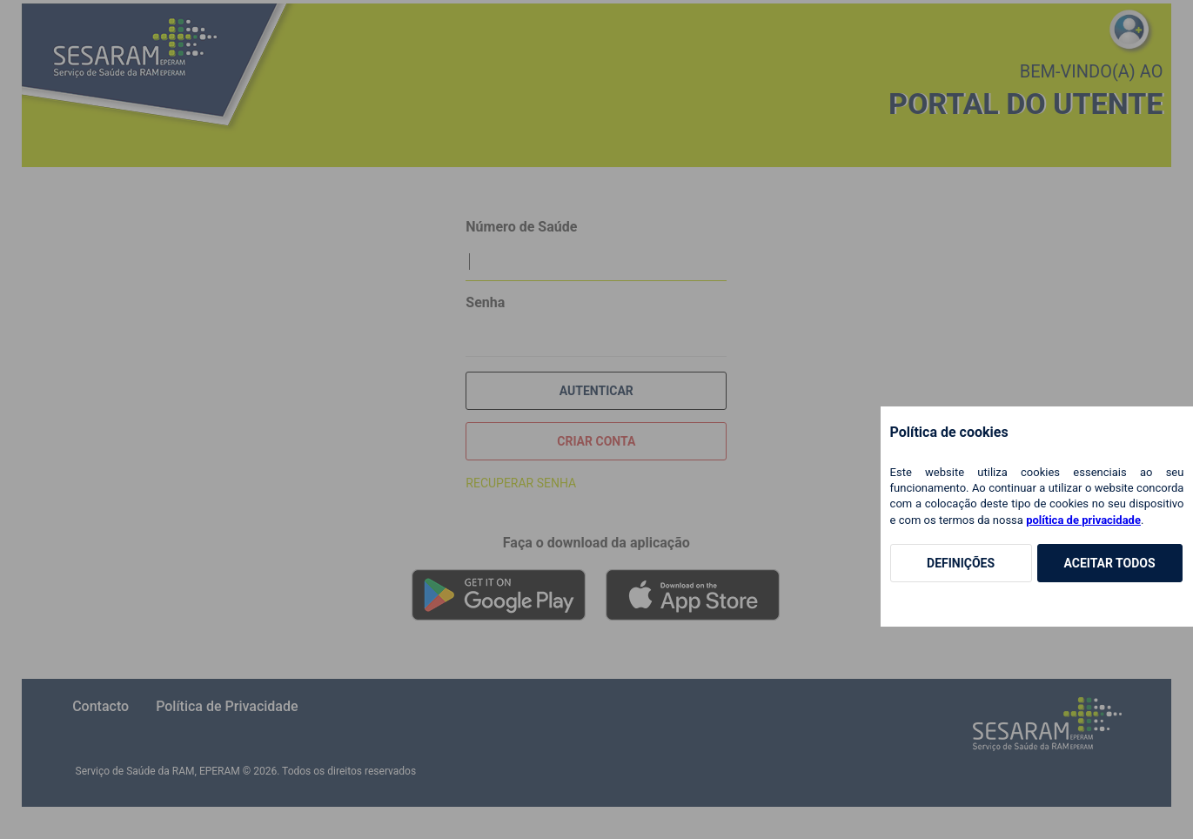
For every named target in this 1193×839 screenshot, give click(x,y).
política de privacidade (1083, 520)
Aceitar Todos (1109, 563)
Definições (961, 563)
